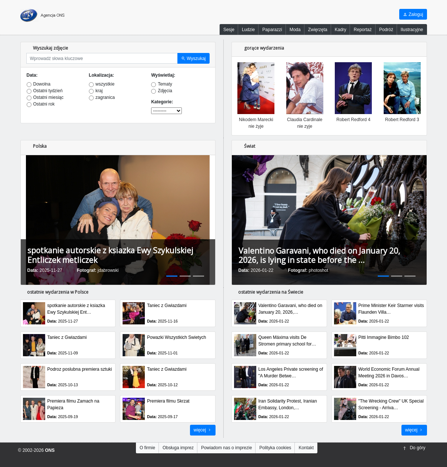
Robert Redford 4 (353, 119)
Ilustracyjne (412, 29)
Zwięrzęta (317, 29)
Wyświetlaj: (163, 75)
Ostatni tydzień (48, 90)
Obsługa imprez (178, 447)
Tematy (165, 84)
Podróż (386, 29)
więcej (203, 430)
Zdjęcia (165, 90)
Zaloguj (413, 14)
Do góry (414, 447)
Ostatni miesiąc (48, 97)
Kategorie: (162, 101)
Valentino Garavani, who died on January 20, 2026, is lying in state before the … (319, 255)
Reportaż (363, 29)
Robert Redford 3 (402, 119)
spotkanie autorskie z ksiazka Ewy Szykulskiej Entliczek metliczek (110, 255)
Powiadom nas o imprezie (226, 447)
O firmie (147, 447)
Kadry (340, 29)
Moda (295, 29)
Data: (32, 75)
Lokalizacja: (101, 75)
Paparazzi (272, 29)
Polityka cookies (275, 447)
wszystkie (105, 84)
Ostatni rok (44, 104)
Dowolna (42, 84)
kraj (99, 90)
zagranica (105, 97)
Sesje (228, 29)
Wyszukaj (193, 58)
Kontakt (306, 447)
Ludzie (248, 29)
